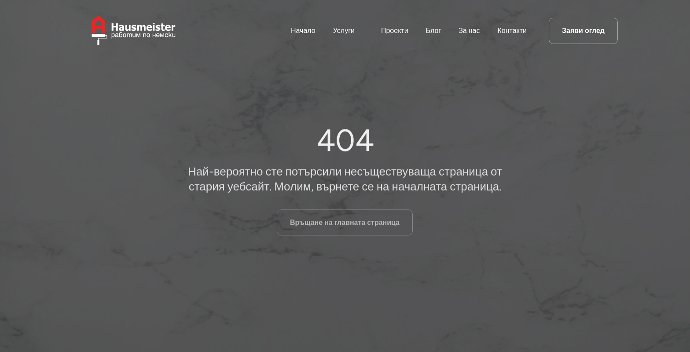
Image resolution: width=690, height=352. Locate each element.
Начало (303, 30)
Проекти (394, 30)
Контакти (512, 30)
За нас (469, 30)
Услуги (344, 30)
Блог (433, 30)
